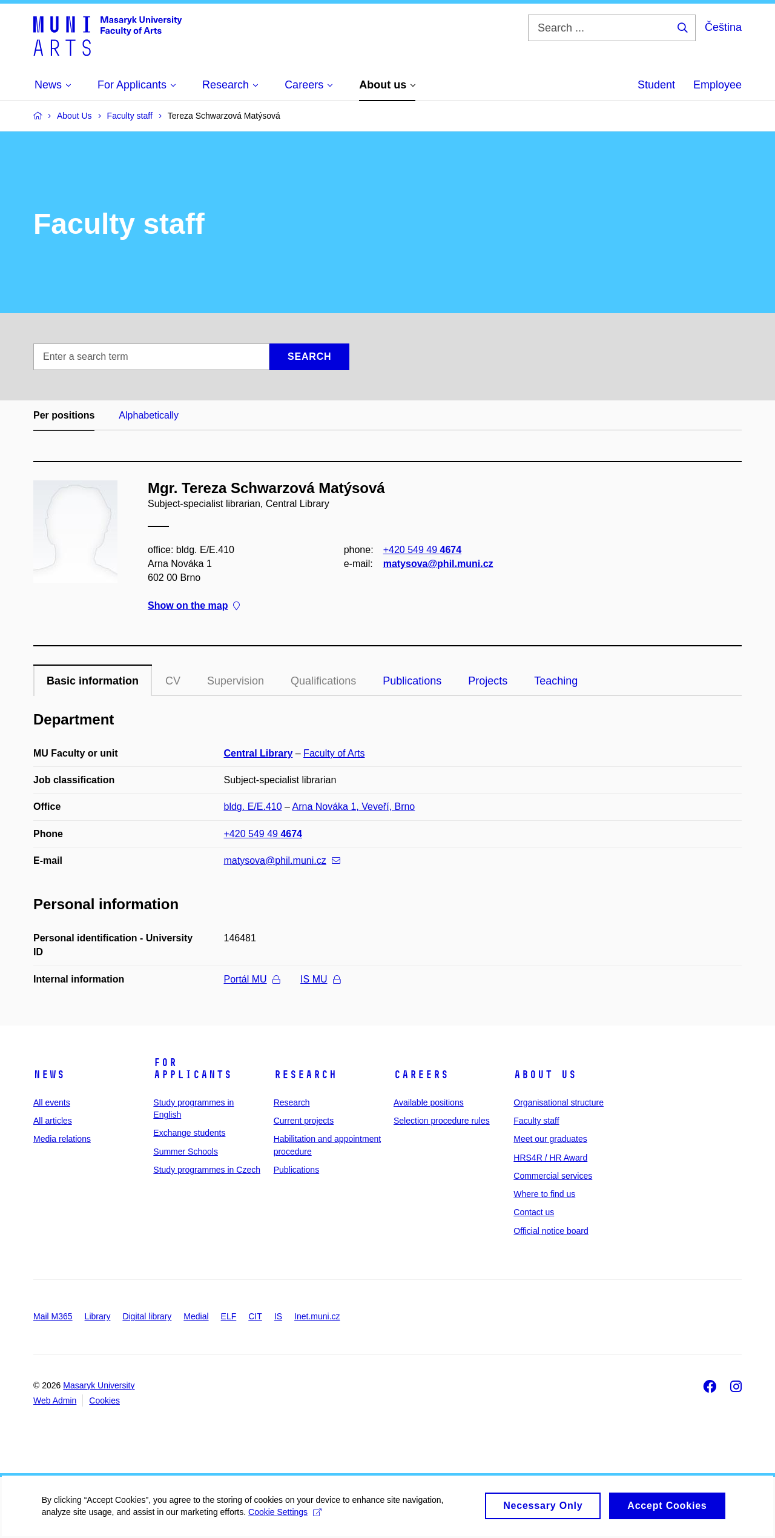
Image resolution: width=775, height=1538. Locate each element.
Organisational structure (558, 1102)
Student (656, 85)
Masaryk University (98, 1385)
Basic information (93, 681)
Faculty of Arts (333, 753)
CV (172, 681)
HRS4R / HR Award (550, 1157)
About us (544, 1074)
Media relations (62, 1139)
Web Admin (54, 1400)
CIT (255, 1316)
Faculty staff (536, 1120)
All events (51, 1102)
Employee (717, 85)
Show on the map (194, 606)
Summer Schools (185, 1151)
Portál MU (252, 979)
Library (98, 1316)
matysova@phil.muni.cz (438, 564)
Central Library (258, 753)
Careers (421, 1074)
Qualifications (323, 681)
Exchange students (189, 1133)
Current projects (304, 1120)
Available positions (429, 1102)
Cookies (104, 1400)
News (49, 1074)
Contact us (533, 1212)
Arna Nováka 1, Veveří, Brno (353, 806)
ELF (229, 1316)
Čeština (723, 27)
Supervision (235, 681)
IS (278, 1316)
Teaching (556, 681)
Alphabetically (149, 415)
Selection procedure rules (442, 1120)
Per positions (63, 415)
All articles (52, 1120)
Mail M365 (53, 1316)
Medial (195, 1316)
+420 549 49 (422, 550)
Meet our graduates (550, 1139)
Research (305, 1074)
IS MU (320, 979)
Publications (412, 681)
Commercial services (552, 1176)
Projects (487, 681)
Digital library (146, 1316)
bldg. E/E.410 (253, 806)
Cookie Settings (285, 1518)
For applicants (192, 1068)
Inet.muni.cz (317, 1316)
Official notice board (550, 1231)
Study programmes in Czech (206, 1170)
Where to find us (544, 1194)
